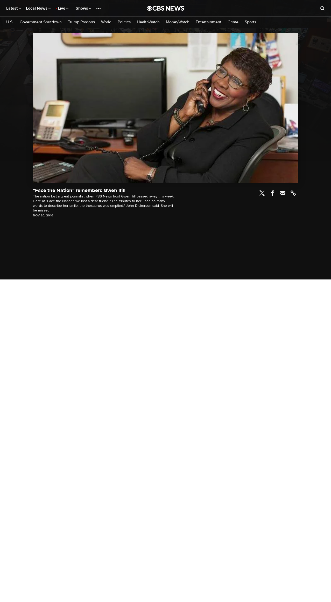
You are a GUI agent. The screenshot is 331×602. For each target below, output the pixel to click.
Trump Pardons (81, 22)
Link (293, 193)
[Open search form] (322, 8)
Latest (13, 8)
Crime (233, 22)
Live (63, 8)
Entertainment (208, 22)
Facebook (272, 193)
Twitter (262, 193)
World (106, 22)
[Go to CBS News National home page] (165, 8)
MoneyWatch (177, 22)
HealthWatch (148, 22)
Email (282, 193)
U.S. (9, 22)
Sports (250, 22)
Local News (38, 8)
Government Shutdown (41, 22)
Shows (83, 8)
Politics (124, 22)
